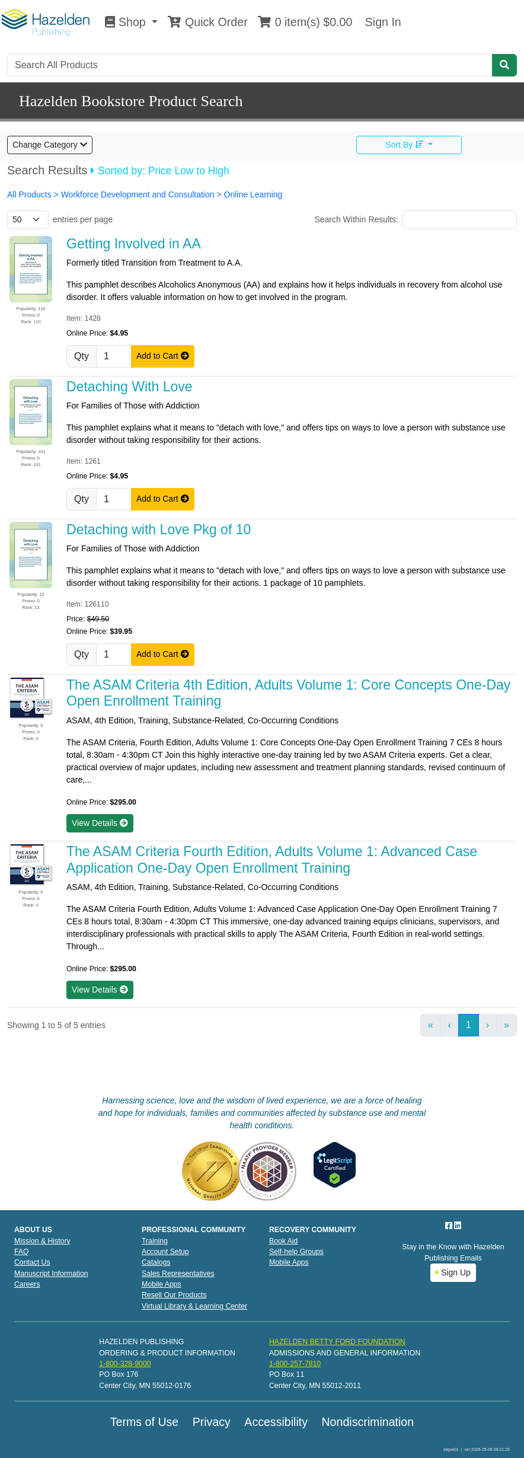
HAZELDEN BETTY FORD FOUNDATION (337, 1342)
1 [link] (468, 1025)
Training (155, 1241)
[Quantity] (114, 356)
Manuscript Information (51, 1273)
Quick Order (207, 21)
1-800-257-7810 (295, 1364)
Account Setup (165, 1252)
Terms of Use (144, 1421)
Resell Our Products (174, 1295)
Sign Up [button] (453, 1272)
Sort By (405, 144)
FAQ (21, 1252)
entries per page (83, 219)
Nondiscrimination (367, 1421)
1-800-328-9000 (125, 1364)
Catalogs (156, 1262)
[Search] (250, 65)
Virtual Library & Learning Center (194, 1306)
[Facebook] (450, 1225)
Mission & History (42, 1241)
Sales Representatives (178, 1273)
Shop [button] (127, 21)
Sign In (381, 21)
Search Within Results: (356, 219)
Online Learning (253, 194)
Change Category (49, 144)
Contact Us (32, 1262)
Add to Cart (162, 355)
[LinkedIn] (457, 1225)
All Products (30, 194)
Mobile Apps (161, 1284)
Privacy (212, 1421)
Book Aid (283, 1241)
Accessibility (276, 1421)
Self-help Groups (296, 1252)
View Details (100, 823)
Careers (27, 1284)
